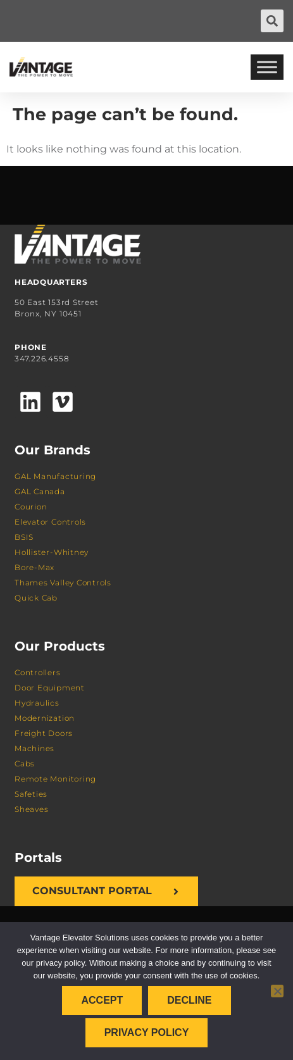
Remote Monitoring (55, 778)
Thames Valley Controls (63, 582)
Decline (189, 1000)
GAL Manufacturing (55, 476)
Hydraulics (37, 703)
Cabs (25, 763)
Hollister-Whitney (52, 552)
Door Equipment (50, 687)
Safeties (31, 794)
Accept (102, 1000)
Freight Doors (44, 733)
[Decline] (277, 991)
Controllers (37, 672)
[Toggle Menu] (267, 67)
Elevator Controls (50, 522)
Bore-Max (34, 567)
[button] (272, 20)
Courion (31, 506)
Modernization (45, 718)
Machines (34, 748)
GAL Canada (40, 491)
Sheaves (31, 809)
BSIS (24, 537)
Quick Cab (36, 597)
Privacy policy (146, 1032)
